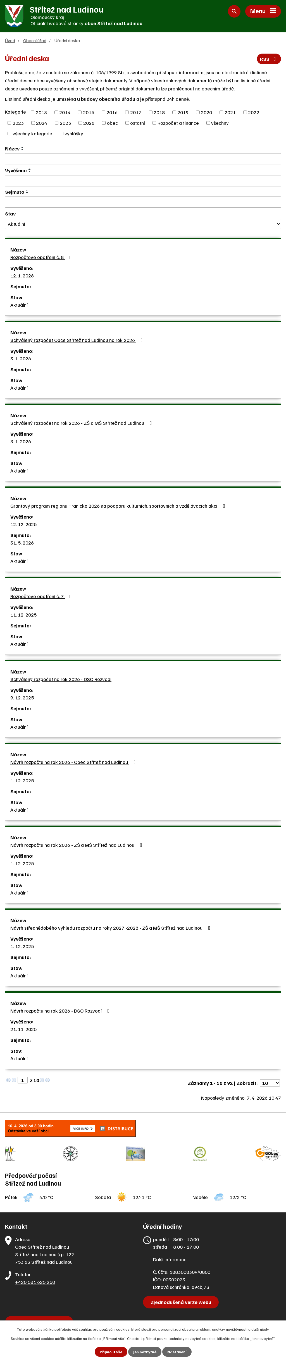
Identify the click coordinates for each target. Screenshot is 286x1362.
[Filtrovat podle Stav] (143, 224)
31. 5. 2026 (22, 542)
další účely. (260, 1329)
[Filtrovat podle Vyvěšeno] (143, 181)
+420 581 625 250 (35, 1282)
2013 (41, 112)
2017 (135, 112)
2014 (64, 112)
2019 (183, 112)
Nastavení (177, 1351)
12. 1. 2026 (22, 275)
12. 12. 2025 (23, 524)
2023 (18, 123)
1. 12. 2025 (22, 780)
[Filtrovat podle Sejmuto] (143, 202)
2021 (230, 112)
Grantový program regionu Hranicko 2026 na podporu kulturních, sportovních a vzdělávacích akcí (118, 506)
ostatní (137, 123)
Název (12, 148)
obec (112, 123)
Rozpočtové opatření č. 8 (42, 257)
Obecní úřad (34, 40)
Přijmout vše (111, 1351)
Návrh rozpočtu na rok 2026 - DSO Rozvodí (61, 1011)
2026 (88, 123)
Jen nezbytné (144, 1351)
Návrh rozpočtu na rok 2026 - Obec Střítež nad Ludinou (74, 762)
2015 (88, 112)
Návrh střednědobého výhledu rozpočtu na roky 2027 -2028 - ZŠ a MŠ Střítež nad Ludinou (111, 928)
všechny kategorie (32, 133)
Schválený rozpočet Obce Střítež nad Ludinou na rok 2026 (77, 340)
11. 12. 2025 (23, 615)
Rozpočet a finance (178, 123)
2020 (206, 112)
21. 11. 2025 (23, 1029)
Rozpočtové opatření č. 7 (42, 596)
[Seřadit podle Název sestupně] (23, 149)
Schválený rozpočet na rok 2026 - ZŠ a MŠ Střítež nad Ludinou (82, 423)
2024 (41, 123)
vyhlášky (74, 133)
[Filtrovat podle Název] (143, 158)
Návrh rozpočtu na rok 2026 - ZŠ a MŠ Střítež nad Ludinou (77, 845)
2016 (112, 112)
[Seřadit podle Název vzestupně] (23, 147)
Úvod (10, 40)
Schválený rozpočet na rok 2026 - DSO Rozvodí (60, 679)
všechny (220, 123)
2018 (159, 112)
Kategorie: (16, 112)
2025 (65, 123)
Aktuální (19, 305)
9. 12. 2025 (22, 697)
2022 (253, 112)
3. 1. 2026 (20, 358)
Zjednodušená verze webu (181, 1302)
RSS (269, 59)
